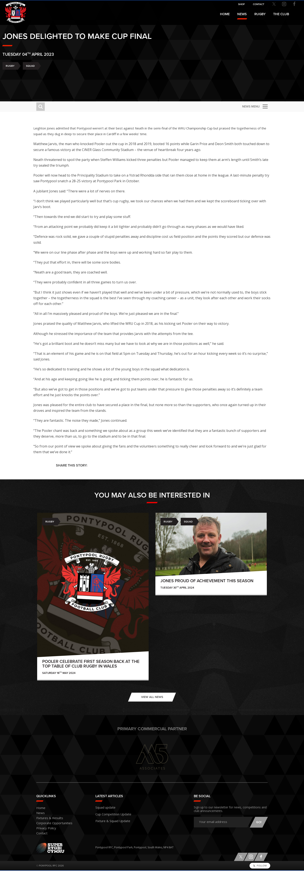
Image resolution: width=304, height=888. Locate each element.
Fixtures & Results (46, 835)
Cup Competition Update (110, 830)
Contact (41, 851)
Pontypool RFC (12, 10)
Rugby (43, 77)
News (242, 14)
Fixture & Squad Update (109, 836)
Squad (64, 77)
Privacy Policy (44, 845)
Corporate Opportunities (51, 840)
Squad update (103, 824)
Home (225, 14)
